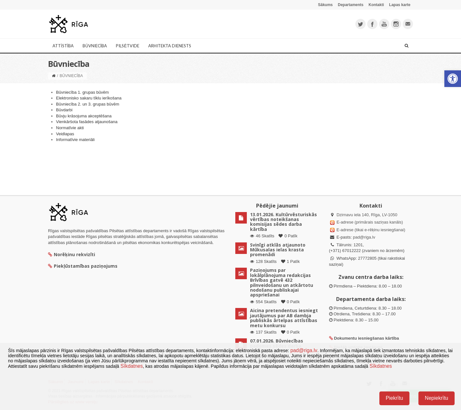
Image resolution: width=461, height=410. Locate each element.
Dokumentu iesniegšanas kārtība (366, 338)
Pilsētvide (127, 45)
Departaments (350, 5)
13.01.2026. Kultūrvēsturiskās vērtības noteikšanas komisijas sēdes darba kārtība (283, 221)
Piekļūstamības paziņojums (82, 266)
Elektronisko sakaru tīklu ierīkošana (88, 98)
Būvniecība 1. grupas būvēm (82, 92)
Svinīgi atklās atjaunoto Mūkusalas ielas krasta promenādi (277, 250)
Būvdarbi (64, 109)
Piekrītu (394, 398)
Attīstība (63, 45)
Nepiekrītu (436, 398)
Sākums (325, 5)
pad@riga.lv (364, 237)
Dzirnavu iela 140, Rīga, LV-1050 (366, 214)
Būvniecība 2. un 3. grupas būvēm (87, 104)
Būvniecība (95, 45)
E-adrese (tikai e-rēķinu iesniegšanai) (370, 229)
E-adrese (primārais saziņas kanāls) (369, 222)
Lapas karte (399, 5)
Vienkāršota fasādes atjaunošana (86, 121)
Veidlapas (65, 133)
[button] (452, 78)
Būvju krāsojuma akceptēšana (83, 116)
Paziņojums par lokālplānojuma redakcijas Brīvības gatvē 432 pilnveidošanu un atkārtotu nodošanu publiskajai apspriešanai (281, 282)
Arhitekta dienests (169, 45)
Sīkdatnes (131, 366)
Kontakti (376, 5)
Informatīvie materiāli (75, 139)
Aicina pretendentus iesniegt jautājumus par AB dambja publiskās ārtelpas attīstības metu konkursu (284, 317)
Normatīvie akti (70, 127)
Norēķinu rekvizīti (71, 254)
